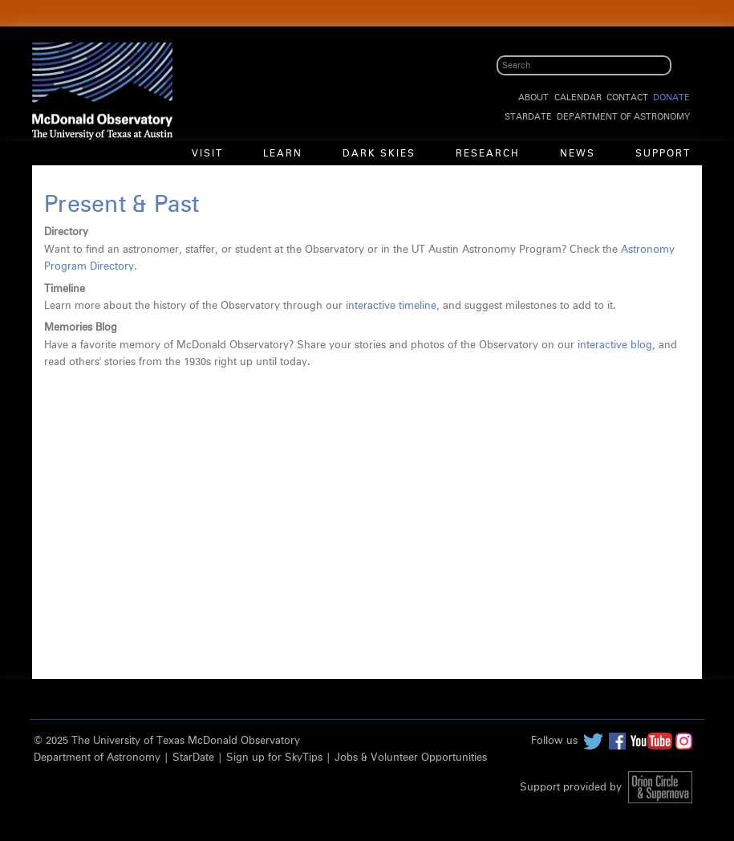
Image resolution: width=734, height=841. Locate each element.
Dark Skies (379, 154)
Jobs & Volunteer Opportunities (411, 758)
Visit (207, 154)
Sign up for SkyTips (274, 758)
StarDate (528, 116)
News (577, 154)
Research (488, 154)
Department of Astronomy (623, 116)
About (533, 97)
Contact (627, 97)
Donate (671, 97)
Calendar (578, 97)
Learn (282, 154)
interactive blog (615, 345)
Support (663, 154)
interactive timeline (391, 306)
